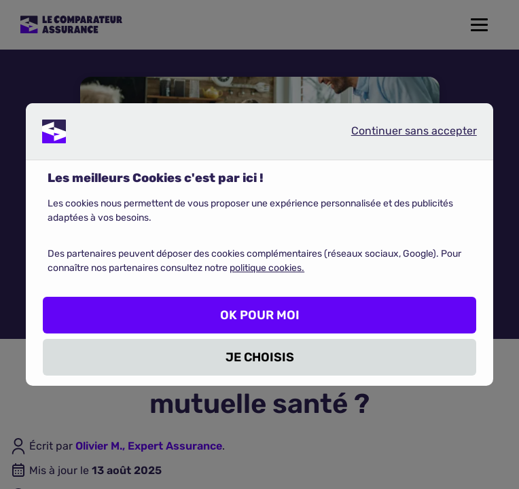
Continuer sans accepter (402, 133)
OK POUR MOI (260, 315)
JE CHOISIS (260, 357)
